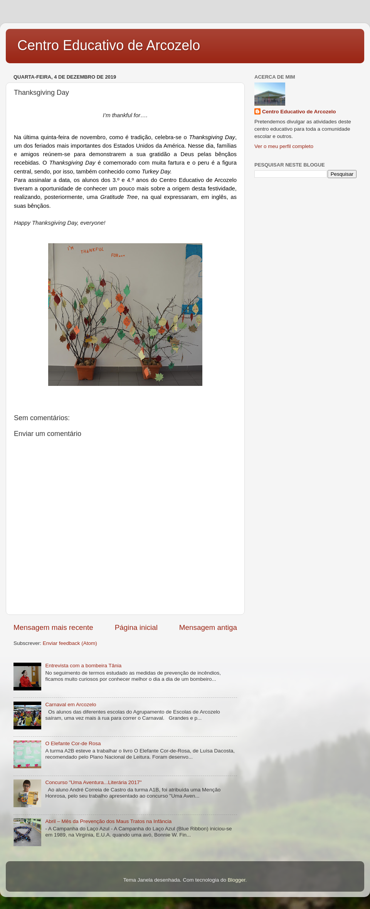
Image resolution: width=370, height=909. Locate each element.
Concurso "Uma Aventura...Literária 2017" (93, 782)
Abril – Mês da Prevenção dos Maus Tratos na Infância (108, 821)
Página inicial (136, 627)
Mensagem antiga (208, 627)
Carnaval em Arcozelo (70, 704)
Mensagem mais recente (53, 627)
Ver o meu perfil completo (283, 146)
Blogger (237, 880)
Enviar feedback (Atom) (70, 643)
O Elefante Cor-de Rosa (73, 743)
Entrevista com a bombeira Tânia (83, 665)
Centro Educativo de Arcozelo (108, 45)
